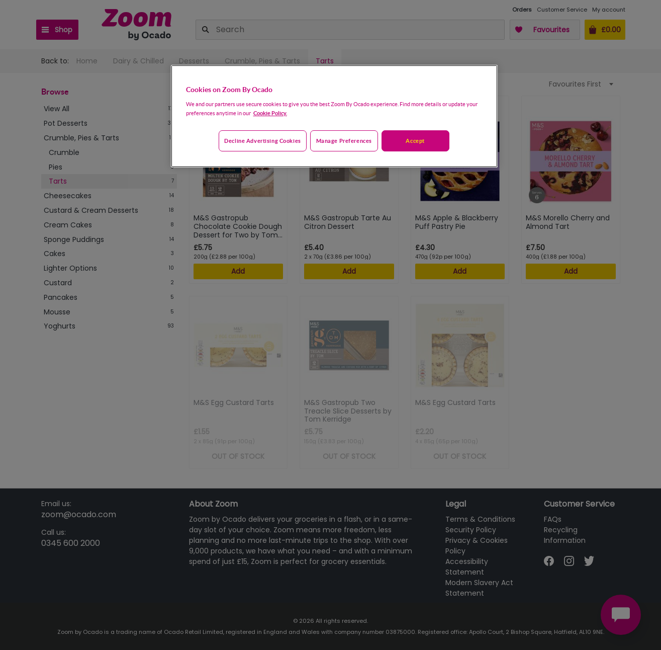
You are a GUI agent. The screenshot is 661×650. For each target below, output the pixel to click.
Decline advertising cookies (262, 140)
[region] (334, 116)
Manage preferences (344, 140)
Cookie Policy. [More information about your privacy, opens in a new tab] (270, 113)
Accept (415, 140)
